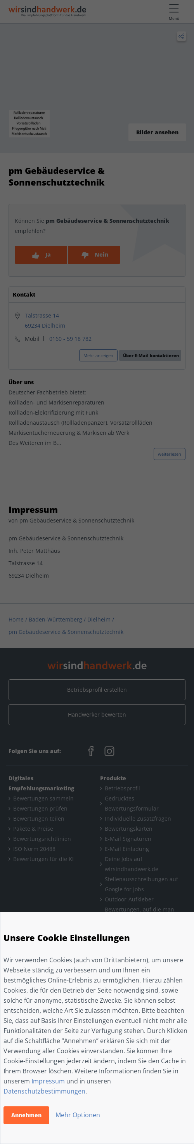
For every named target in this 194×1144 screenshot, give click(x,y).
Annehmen (26, 1115)
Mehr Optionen (77, 1115)
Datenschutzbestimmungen (44, 1091)
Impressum (48, 1081)
